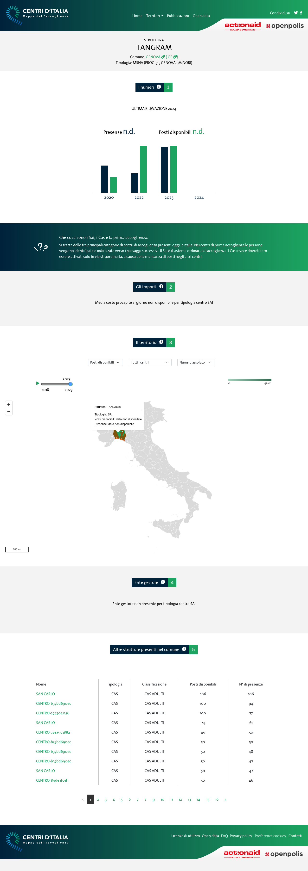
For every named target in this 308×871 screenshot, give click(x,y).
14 (198, 799)
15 (207, 799)
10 (162, 799)
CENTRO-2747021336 (52, 713)
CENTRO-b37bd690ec (53, 703)
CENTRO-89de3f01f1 (52, 780)
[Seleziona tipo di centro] (150, 362)
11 (171, 799)
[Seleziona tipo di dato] (105, 362)
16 (216, 799)
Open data (201, 15)
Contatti (295, 836)
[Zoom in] (8, 404)
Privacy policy (241, 836)
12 (180, 799)
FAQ (224, 836)
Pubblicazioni (178, 15)
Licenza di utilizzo (185, 836)
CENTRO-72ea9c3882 (53, 732)
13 (189, 799)
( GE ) (171, 57)
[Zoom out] (8, 411)
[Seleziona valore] (195, 362)
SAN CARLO (45, 694)
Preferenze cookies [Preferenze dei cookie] (270, 836)
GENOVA (155, 57)
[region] (154, 477)
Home (137, 15)
